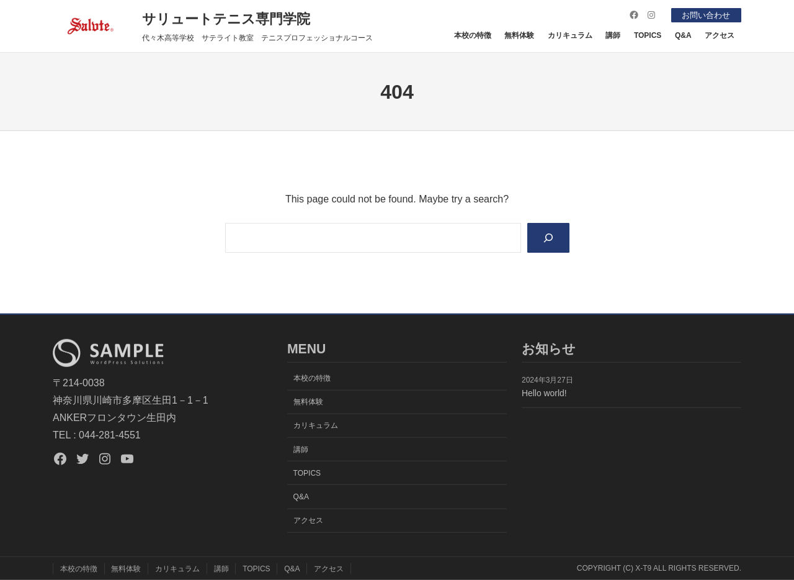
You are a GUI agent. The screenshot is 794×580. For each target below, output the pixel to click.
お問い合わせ (703, 15)
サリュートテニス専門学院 (226, 19)
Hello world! (544, 393)
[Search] (547, 238)
